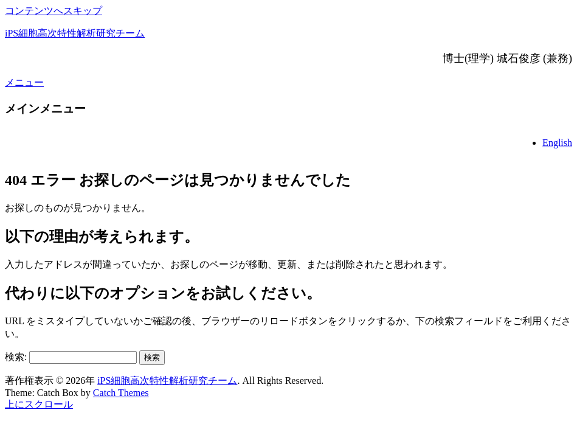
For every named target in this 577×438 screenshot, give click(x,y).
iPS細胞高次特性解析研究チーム (75, 33)
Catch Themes (121, 393)
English (557, 142)
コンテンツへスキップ (53, 10)
